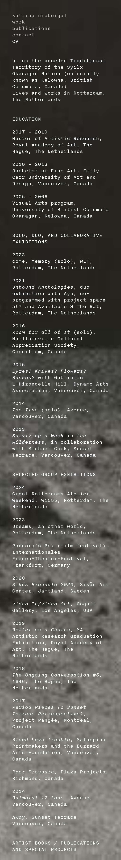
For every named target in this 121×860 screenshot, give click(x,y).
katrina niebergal (39, 15)
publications (31, 28)
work (18, 22)
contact (23, 34)
